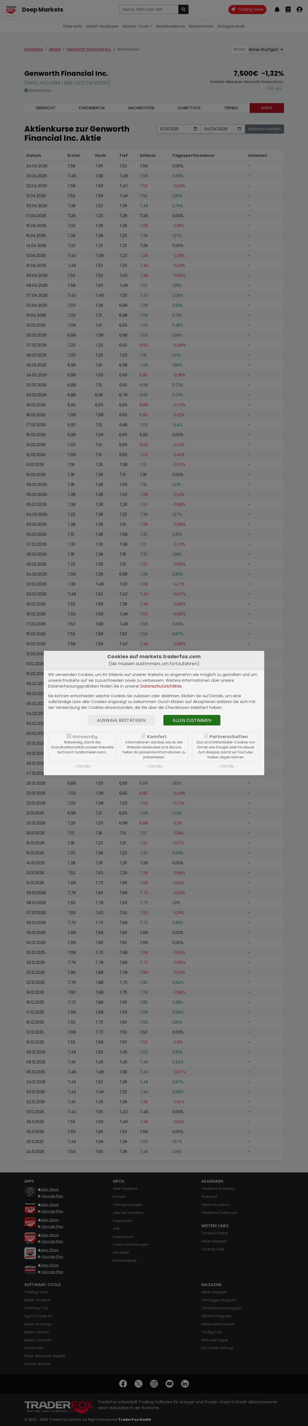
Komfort (157, 737)
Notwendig (85, 737)
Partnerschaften (229, 737)
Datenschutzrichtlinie (161, 686)
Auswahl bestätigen (121, 720)
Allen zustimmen (192, 720)
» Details (82, 766)
